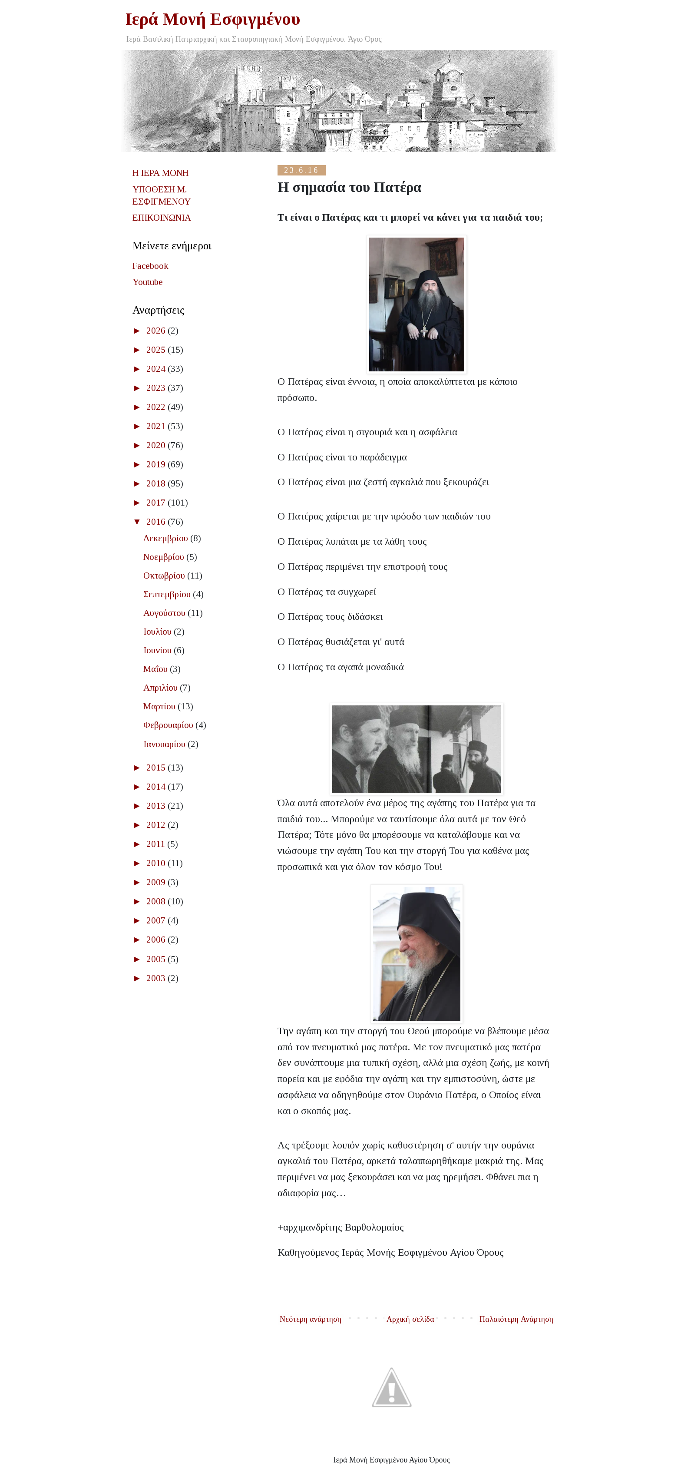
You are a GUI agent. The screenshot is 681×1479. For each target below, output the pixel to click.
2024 (157, 369)
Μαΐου (156, 669)
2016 (157, 521)
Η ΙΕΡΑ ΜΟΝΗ (160, 173)
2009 (157, 882)
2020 (157, 445)
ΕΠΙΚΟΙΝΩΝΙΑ (161, 217)
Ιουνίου (158, 650)
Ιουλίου (158, 631)
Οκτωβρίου (165, 575)
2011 (156, 844)
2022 (157, 407)
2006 (157, 939)
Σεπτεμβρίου (168, 594)
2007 (157, 920)
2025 (157, 349)
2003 (157, 978)
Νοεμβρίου (164, 557)
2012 (157, 825)
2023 (157, 388)
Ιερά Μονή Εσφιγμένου (213, 19)
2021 (157, 426)
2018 (157, 483)
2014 (157, 786)
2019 (157, 464)
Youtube (147, 282)
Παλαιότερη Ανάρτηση (516, 1319)
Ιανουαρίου (165, 744)
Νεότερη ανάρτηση (310, 1319)
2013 (157, 806)
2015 (157, 767)
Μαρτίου (160, 706)
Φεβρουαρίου (169, 725)
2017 (157, 502)
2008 (157, 901)
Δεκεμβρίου (166, 538)
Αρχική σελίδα (410, 1319)
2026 (157, 330)
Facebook (150, 266)
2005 (157, 959)
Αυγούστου (165, 613)
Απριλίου (161, 687)
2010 (157, 863)
